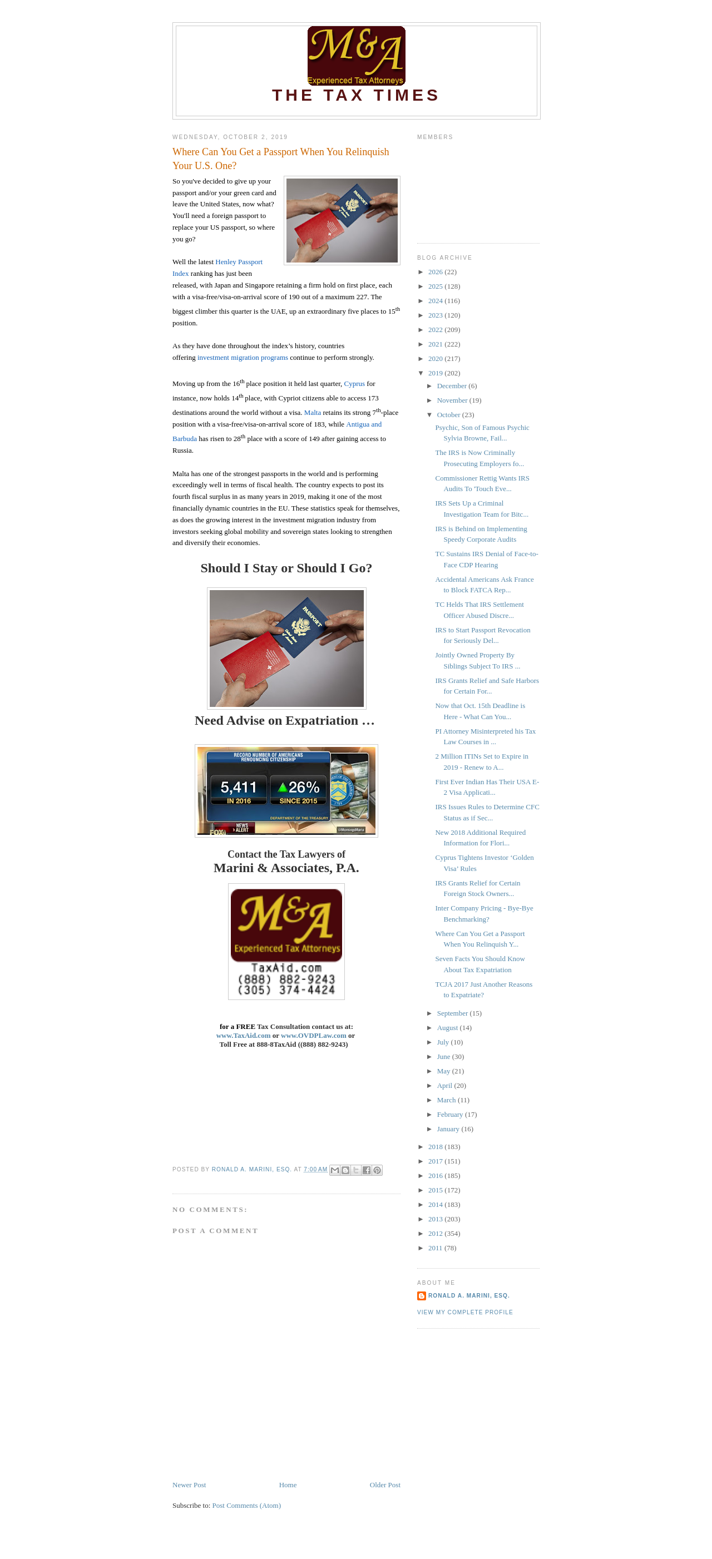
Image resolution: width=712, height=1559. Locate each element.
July (444, 1042)
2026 (436, 272)
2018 (436, 1146)
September (453, 1013)
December (453, 386)
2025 (436, 286)
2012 (436, 1233)
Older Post (385, 1485)
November (453, 400)
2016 (436, 1175)
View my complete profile (465, 1312)
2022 (436, 329)
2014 (436, 1204)
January (449, 1129)
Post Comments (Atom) (246, 1505)
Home (288, 1485)
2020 (436, 358)
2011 (436, 1248)
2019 (436, 373)
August (448, 1027)
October (449, 414)
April (445, 1085)
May (444, 1071)
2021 (436, 344)
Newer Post (189, 1485)
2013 (436, 1219)
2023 (436, 315)
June (444, 1056)
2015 (436, 1190)
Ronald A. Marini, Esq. (469, 1296)
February (451, 1114)
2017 (436, 1161)
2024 (436, 300)
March (447, 1100)
